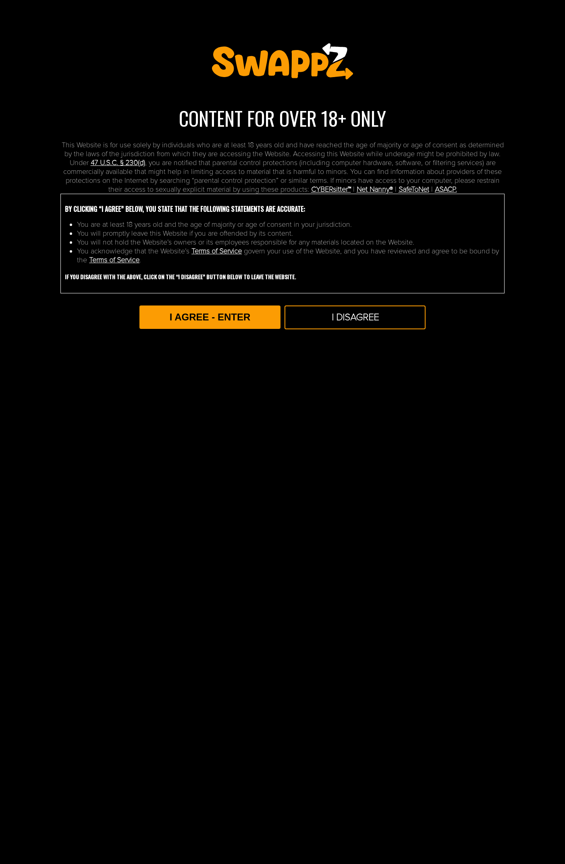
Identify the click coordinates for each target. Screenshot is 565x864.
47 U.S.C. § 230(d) (118, 162)
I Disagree (355, 317)
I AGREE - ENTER (210, 317)
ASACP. (446, 189)
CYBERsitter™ (331, 189)
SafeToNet (414, 189)
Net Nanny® (375, 189)
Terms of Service (216, 251)
